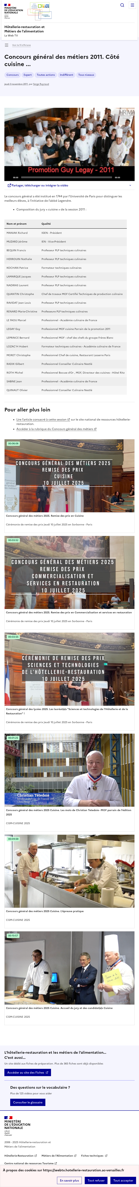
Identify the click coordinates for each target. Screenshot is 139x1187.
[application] (69, 144)
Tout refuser (96, 1180)
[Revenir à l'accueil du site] (17, 1126)
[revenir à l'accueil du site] (69, 29)
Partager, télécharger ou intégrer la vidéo (37, 185)
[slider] (66, 177)
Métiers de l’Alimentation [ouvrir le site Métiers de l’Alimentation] (57, 1156)
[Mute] (124, 177)
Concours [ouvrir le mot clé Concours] (13, 75)
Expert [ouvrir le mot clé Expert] (28, 75)
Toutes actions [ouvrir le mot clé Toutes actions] (46, 75)
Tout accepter (123, 1180)
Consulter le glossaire (27, 1102)
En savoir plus (69, 1180)
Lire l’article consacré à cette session (41, 419)
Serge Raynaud (41, 84)
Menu (132, 5)
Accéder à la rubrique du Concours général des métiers (54, 429)
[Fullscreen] (129, 177)
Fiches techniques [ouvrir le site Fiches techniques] (92, 1156)
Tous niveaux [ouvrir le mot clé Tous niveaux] (86, 75)
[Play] (69, 144)
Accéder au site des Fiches (25, 1072)
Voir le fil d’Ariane (21, 45)
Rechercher (122, 5)
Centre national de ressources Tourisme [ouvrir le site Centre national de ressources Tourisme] (29, 1163)
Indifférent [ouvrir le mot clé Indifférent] (66, 75)
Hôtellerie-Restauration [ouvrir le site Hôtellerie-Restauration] (19, 1156)
